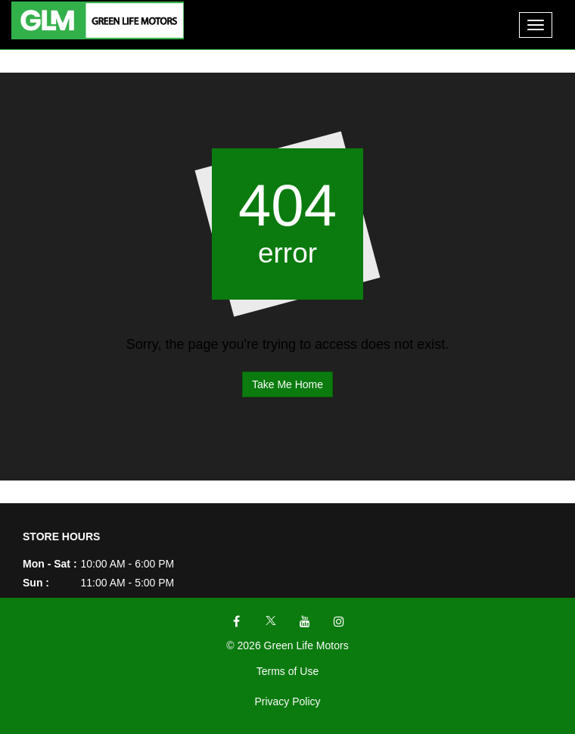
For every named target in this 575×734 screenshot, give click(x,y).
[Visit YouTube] (304, 621)
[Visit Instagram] (338, 621)
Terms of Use (287, 671)
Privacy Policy (287, 701)
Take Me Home (287, 384)
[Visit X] (270, 621)
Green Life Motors (306, 645)
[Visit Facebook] (236, 621)
